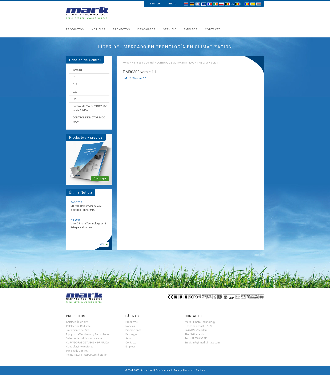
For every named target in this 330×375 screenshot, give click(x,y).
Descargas (146, 29)
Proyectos (121, 29)
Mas (102, 244)
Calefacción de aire (77, 322)
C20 (75, 91)
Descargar (100, 178)
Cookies (200, 370)
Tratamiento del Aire (77, 330)
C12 (75, 84)
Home (125, 62)
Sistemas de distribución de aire (84, 338)
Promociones (133, 330)
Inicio (172, 3)
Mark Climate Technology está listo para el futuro (88, 225)
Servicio (170, 29)
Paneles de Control (143, 62)
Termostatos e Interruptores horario (86, 354)
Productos (75, 29)
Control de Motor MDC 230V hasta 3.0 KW (89, 108)
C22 (75, 99)
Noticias (98, 29)
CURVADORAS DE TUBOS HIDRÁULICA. (87, 342)
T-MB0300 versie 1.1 (134, 78)
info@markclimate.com (206, 342)
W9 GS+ (77, 70)
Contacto (213, 29)
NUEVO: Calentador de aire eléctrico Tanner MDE (86, 208)
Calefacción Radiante (78, 326)
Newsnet (189, 370)
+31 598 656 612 (198, 338)
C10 (75, 77)
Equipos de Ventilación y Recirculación (88, 334)
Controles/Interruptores (79, 346)
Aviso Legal (147, 370)
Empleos (191, 29)
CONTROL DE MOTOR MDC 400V (175, 62)
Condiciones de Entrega (169, 370)
